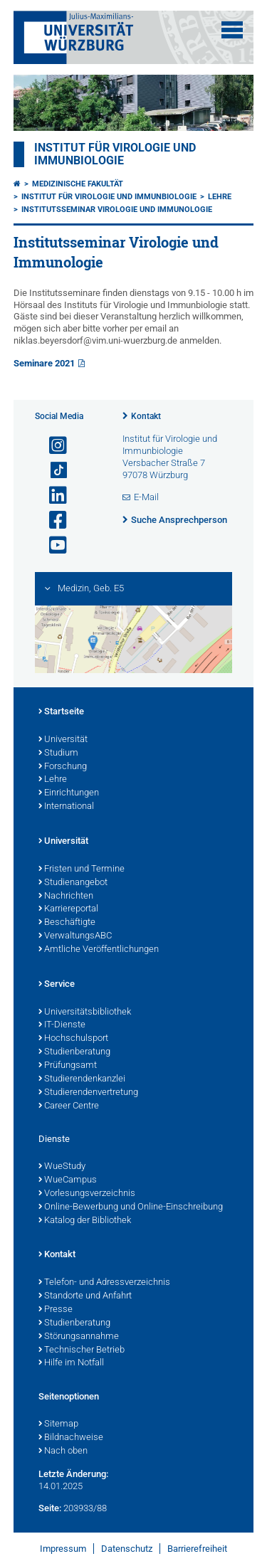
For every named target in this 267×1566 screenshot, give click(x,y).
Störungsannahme (78, 1336)
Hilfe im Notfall (71, 1363)
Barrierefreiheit (197, 1548)
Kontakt (146, 416)
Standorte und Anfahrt (85, 1296)
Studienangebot (73, 883)
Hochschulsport (73, 1038)
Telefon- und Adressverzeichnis (104, 1282)
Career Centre (68, 1106)
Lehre (219, 196)
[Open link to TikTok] (52, 470)
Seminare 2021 (44, 363)
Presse (55, 1309)
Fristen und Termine (81, 869)
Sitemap (58, 1424)
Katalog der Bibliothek (84, 1221)
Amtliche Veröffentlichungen (98, 949)
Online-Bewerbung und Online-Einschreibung (130, 1207)
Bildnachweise (70, 1438)
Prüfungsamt (67, 1065)
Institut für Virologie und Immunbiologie (115, 154)
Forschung (62, 767)
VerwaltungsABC (75, 936)
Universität (63, 740)
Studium (58, 753)
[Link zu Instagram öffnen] (52, 445)
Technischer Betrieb (81, 1350)
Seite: (49, 1508)
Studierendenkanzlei (81, 1079)
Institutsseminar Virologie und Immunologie (116, 209)
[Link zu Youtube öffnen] (52, 545)
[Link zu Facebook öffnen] (52, 520)
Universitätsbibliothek (84, 1012)
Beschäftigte (66, 922)
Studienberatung (74, 1052)
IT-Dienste (61, 1025)
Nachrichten (65, 896)
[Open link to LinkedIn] (52, 495)
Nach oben (63, 1451)
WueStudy (61, 1166)
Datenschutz (126, 1548)
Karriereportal (68, 909)
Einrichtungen (68, 793)
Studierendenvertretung (88, 1092)
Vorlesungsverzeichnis (86, 1193)
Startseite (61, 712)
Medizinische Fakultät (77, 184)
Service (56, 984)
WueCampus (67, 1180)
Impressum (63, 1548)
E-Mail (146, 497)
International (66, 806)
